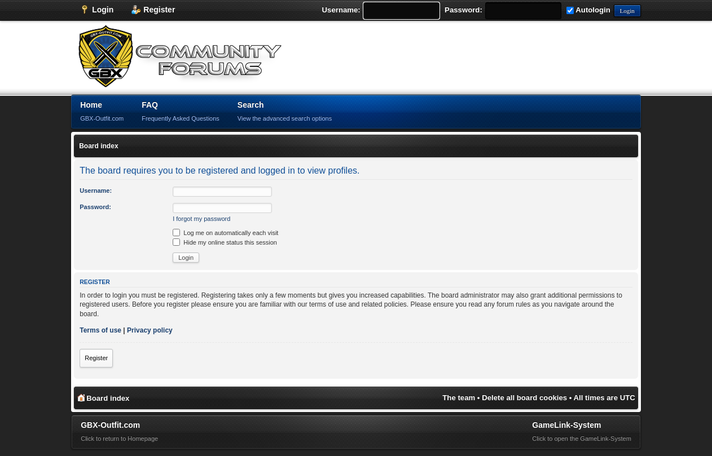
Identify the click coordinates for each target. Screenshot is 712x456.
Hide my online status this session (225, 242)
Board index (98, 146)
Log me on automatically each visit (225, 232)
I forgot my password (201, 218)
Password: (463, 10)
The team (458, 397)
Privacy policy (150, 330)
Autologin (588, 10)
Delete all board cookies (524, 397)
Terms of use (100, 330)
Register (96, 358)
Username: (341, 10)
